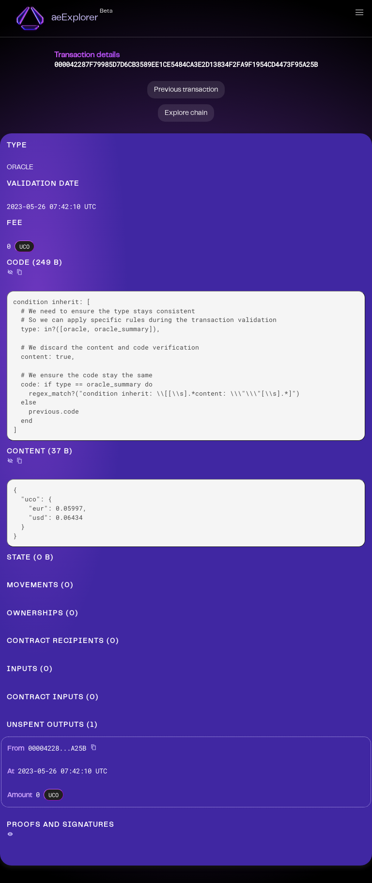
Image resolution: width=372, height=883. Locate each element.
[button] (359, 12)
